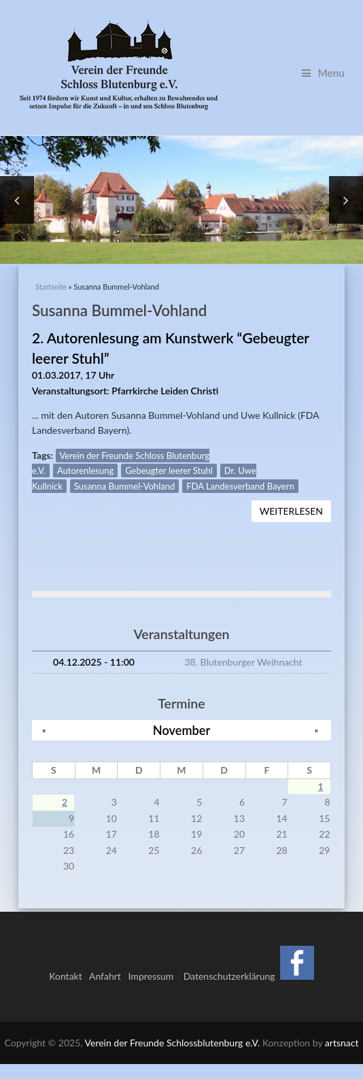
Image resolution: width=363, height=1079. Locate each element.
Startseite (51, 271)
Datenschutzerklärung (229, 960)
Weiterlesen (295, 497)
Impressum (153, 960)
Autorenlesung (85, 454)
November (181, 714)
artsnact (342, 1027)
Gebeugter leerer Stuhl (169, 454)
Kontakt (65, 960)
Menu (323, 73)
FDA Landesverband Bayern (240, 470)
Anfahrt (105, 960)
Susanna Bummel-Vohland (124, 470)
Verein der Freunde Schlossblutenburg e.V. (172, 1027)
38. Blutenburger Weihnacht (243, 646)
